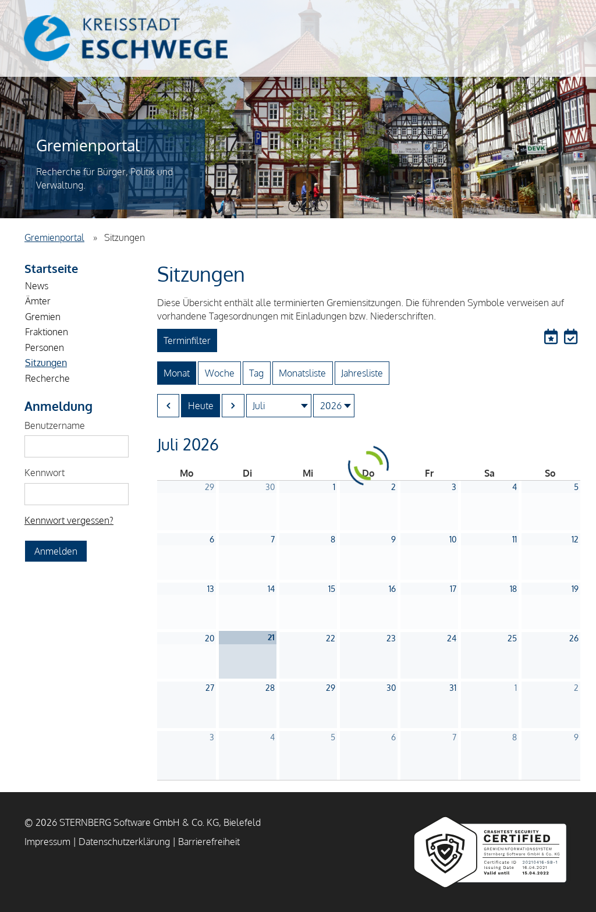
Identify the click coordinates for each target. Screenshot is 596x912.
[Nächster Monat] (233, 405)
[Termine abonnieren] (552, 337)
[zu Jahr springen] (333, 405)
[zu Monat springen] (278, 405)
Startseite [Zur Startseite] (51, 268)
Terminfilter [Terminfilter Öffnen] (187, 340)
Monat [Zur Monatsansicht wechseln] (177, 373)
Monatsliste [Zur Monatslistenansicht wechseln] (302, 373)
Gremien (43, 316)
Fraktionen (46, 332)
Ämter (38, 301)
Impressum (47, 841)
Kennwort (44, 472)
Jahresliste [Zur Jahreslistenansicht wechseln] (362, 373)
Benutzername (54, 425)
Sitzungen (46, 362)
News (36, 286)
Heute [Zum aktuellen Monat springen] (201, 405)
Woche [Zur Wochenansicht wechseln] (220, 373)
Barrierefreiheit (209, 841)
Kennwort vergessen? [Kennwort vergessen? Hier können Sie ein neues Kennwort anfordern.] (68, 520)
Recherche (47, 378)
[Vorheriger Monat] (168, 405)
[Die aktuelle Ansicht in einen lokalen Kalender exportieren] (570, 337)
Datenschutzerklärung (124, 841)
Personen (44, 347)
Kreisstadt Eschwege (126, 38)
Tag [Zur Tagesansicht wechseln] (256, 373)
